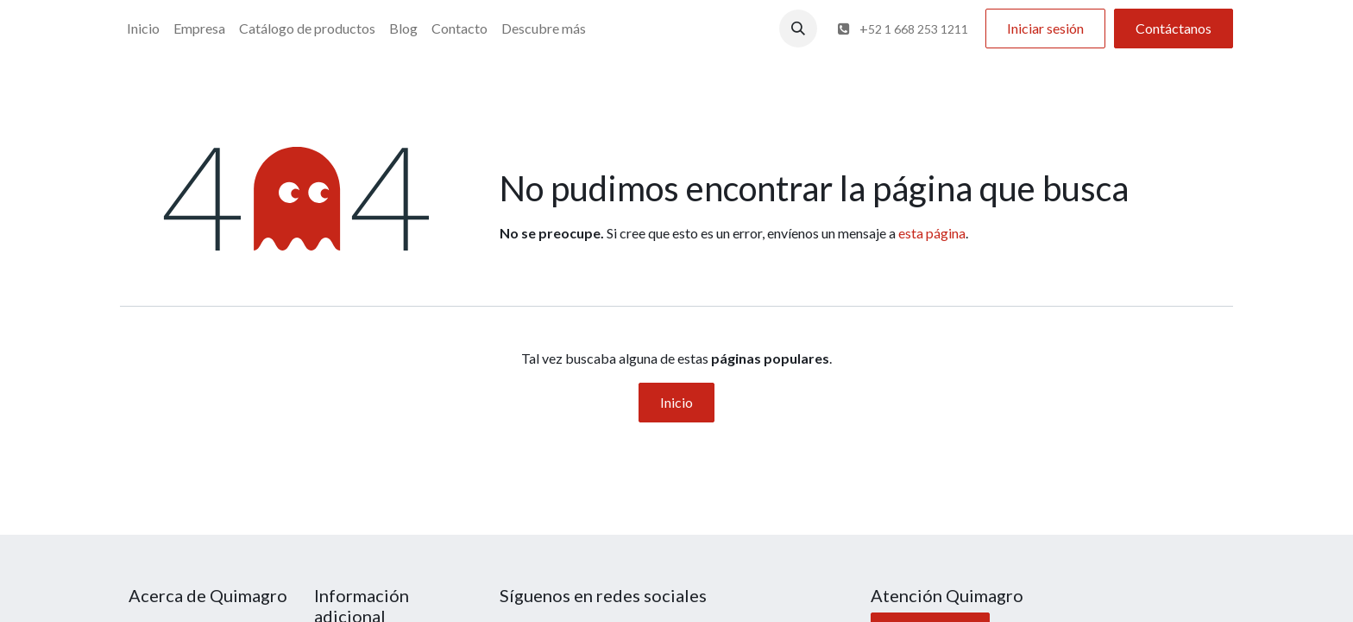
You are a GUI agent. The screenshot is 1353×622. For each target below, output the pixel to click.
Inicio (676, 402)
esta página (932, 233)
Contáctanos (1173, 28)
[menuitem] (143, 28)
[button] (798, 29)
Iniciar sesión (1045, 28)
